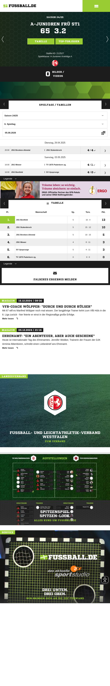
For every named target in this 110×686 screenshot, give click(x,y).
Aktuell (4, 104)
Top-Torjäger (69, 41)
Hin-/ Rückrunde (106, 203)
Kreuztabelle (4, 203)
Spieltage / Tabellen (55, 105)
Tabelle (41, 41)
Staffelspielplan (106, 104)
